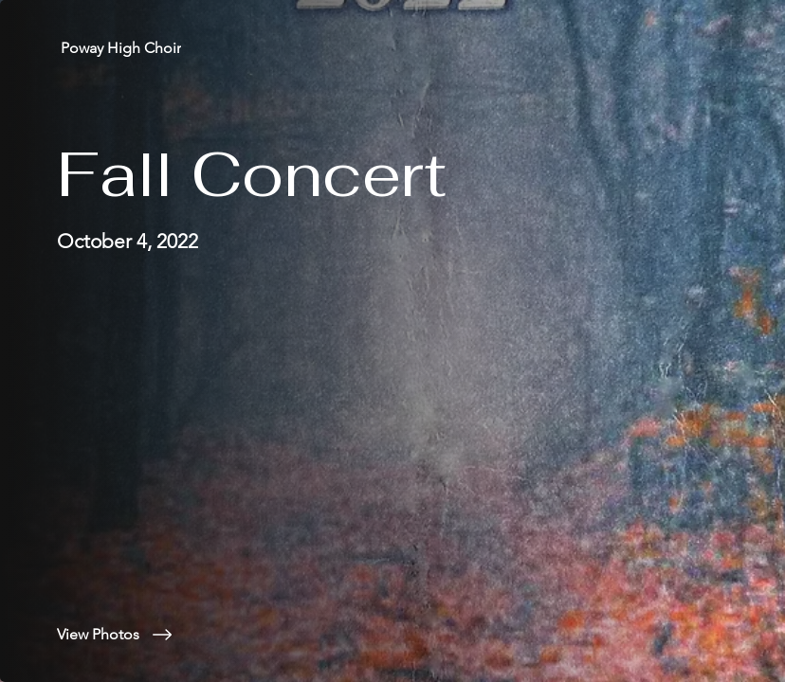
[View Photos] (231, 634)
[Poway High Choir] (123, 48)
